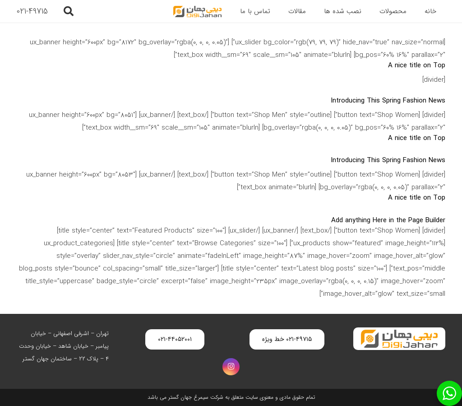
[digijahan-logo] (197, 11)
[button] (68, 11)
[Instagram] (231, 366)
